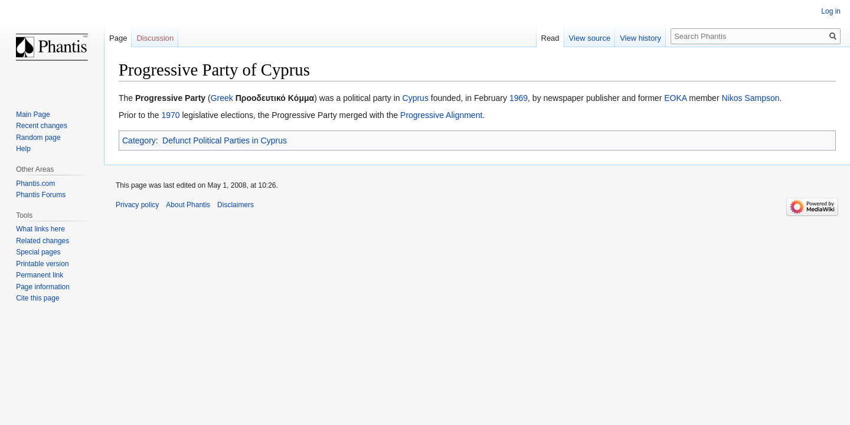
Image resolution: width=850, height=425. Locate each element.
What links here (40, 229)
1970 (170, 115)
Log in (831, 11)
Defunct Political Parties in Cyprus (224, 140)
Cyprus (416, 98)
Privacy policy (137, 205)
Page (118, 38)
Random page (38, 137)
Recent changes (41, 126)
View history (640, 38)
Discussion (155, 38)
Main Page (33, 114)
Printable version (42, 264)
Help (23, 149)
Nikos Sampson (750, 98)
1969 (518, 98)
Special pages (38, 252)
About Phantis (188, 205)
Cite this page (37, 298)
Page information (43, 287)
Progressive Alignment (441, 115)
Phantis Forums (41, 195)
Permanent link (39, 275)
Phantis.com (35, 183)
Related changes (42, 241)
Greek (222, 98)
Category (139, 140)
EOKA (675, 98)
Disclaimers (235, 205)
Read (550, 38)
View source (590, 38)
